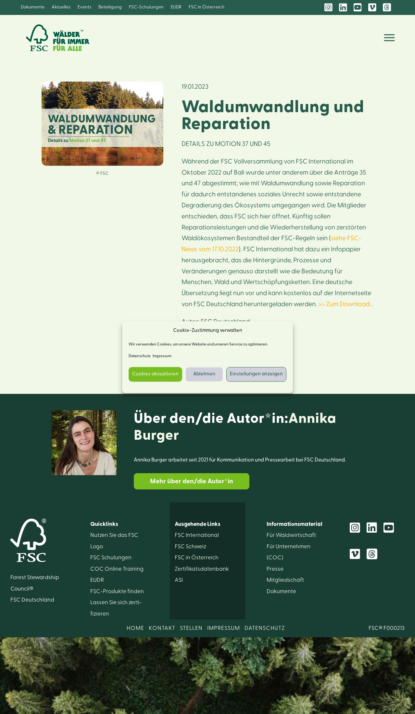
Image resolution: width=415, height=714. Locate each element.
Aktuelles (61, 7)
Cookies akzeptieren (155, 374)
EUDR (176, 7)
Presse (275, 569)
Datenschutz (140, 356)
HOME (135, 628)
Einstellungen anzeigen (256, 374)
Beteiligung (110, 7)
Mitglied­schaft (285, 580)
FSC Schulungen (111, 557)
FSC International (197, 535)
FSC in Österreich (206, 7)
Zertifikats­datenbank (202, 569)
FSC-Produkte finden (117, 591)
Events (84, 7)
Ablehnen (204, 374)
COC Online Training (117, 569)
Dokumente (32, 7)
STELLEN (191, 628)
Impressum (162, 356)
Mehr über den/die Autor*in (191, 481)
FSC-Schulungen (146, 7)
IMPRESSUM (223, 628)
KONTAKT (162, 628)
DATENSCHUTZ (265, 628)
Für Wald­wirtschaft (291, 535)
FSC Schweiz (190, 546)
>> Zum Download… (345, 304)
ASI (179, 580)
